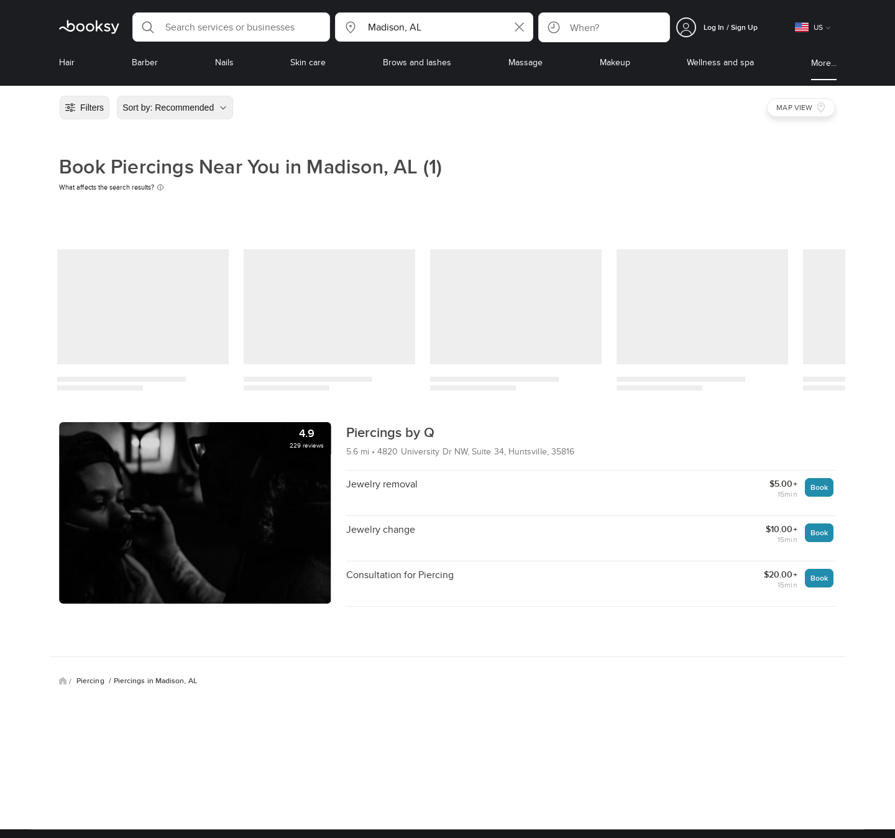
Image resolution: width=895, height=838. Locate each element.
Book (819, 487)
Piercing (91, 681)
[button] (231, 27)
